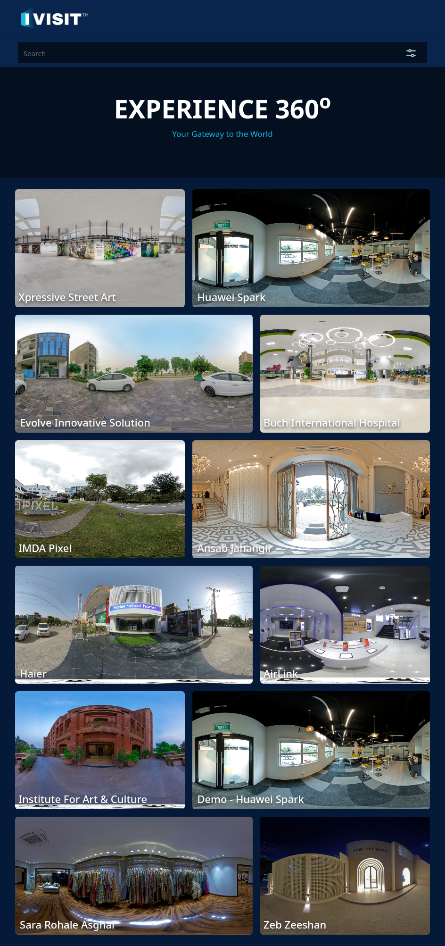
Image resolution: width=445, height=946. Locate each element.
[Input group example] (207, 53)
